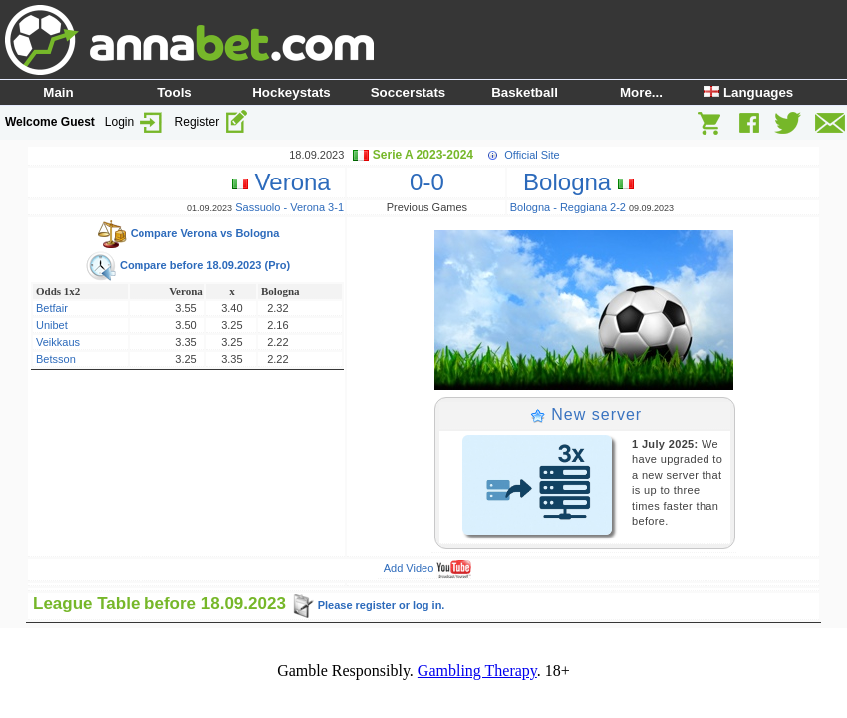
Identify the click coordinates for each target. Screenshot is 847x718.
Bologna (572, 182)
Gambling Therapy (477, 670)
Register (212, 122)
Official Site (531, 155)
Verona (288, 182)
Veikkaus (58, 342)
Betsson (56, 359)
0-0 (427, 182)
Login (135, 122)
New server (586, 414)
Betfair (52, 308)
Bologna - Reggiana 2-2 (568, 207)
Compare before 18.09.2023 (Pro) (187, 265)
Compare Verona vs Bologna (188, 233)
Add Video (428, 568)
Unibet (52, 325)
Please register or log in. (368, 605)
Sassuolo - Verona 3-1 (289, 207)
